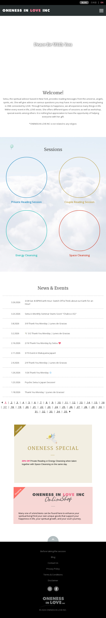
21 (34, 407)
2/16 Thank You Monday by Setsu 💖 (43, 343)
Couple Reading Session (79, 202)
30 (100, 407)
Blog (53, 557)
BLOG (84, 3)
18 (12, 407)
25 (64, 407)
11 (66, 402)
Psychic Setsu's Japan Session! (40, 382)
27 (78, 407)
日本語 (94, 2)
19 (20, 407)
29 (93, 407)
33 (51, 411)
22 (42, 407)
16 (103, 402)
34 (58, 411)
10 (59, 402)
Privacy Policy (53, 568)
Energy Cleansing (26, 255)
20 (27, 407)
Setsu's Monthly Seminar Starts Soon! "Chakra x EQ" (51, 313)
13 (81, 402)
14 (88, 402)
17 (5, 407)
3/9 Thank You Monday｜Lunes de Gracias (46, 323)
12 (74, 402)
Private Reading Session (26, 202)
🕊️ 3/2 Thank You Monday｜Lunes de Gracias (47, 333)
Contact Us (53, 562)
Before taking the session (53, 551)
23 (49, 407)
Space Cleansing (79, 255)
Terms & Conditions (53, 574)
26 (71, 407)
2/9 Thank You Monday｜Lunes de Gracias (46, 362)
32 (44, 411)
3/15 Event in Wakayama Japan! (40, 353)
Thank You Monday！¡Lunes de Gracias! (44, 392)
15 (96, 402)
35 (66, 411)
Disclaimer (53, 580)
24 (56, 407)
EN (102, 2)
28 (86, 407)
